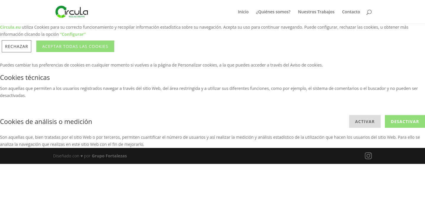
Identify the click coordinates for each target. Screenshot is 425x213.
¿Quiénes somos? (273, 12)
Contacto (351, 12)
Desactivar (405, 121)
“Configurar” (73, 34)
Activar (365, 121)
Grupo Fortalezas (109, 156)
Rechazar (16, 46)
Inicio (243, 12)
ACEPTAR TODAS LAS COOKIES (75, 46)
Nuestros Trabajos (316, 12)
